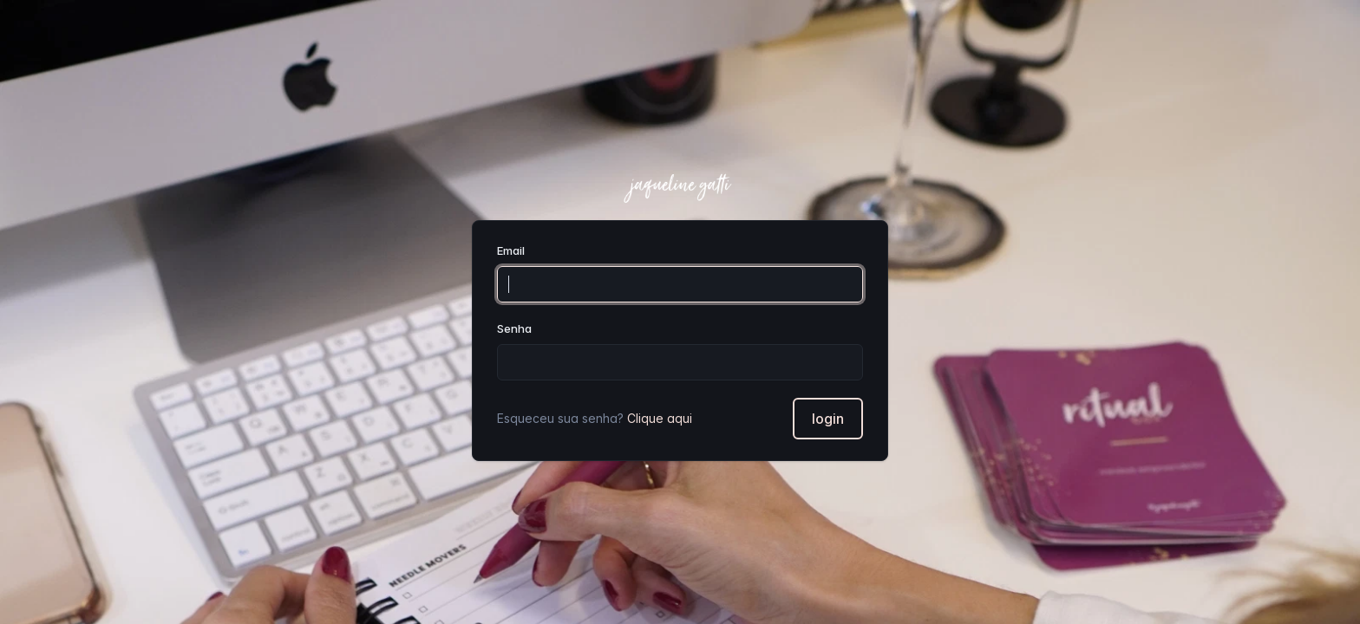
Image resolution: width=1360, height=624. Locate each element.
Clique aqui (659, 418)
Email (511, 250)
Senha (514, 328)
